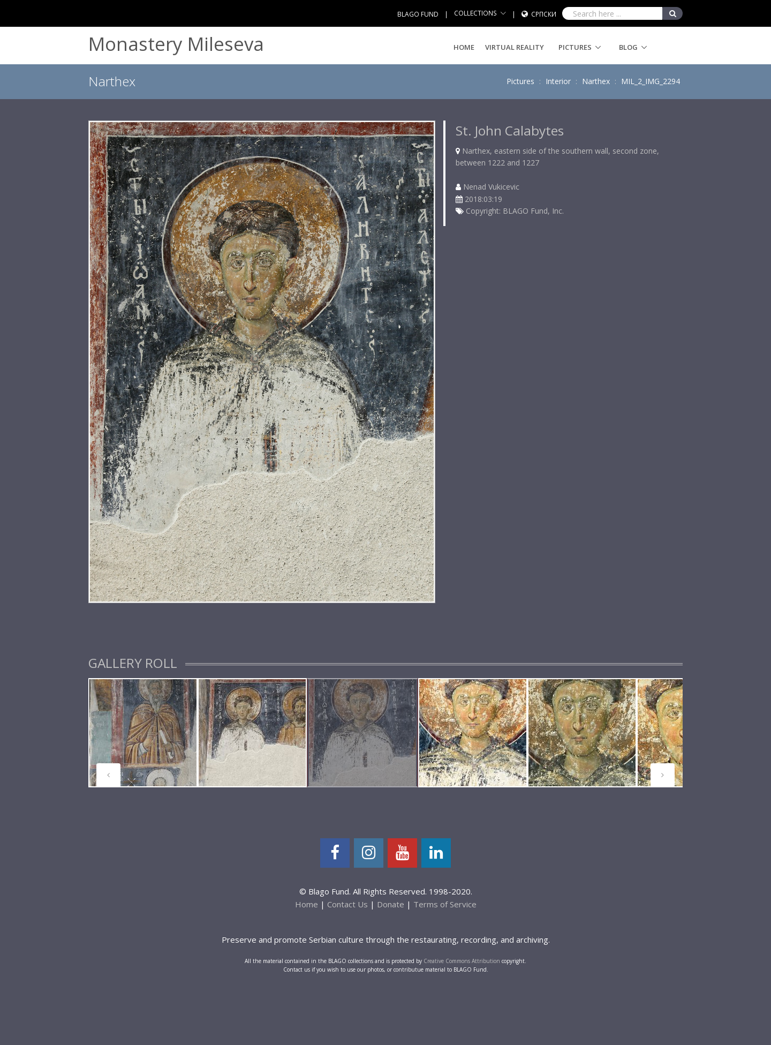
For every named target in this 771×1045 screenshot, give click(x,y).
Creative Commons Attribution (462, 961)
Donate (390, 904)
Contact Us (347, 904)
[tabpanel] (143, 732)
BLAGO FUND (418, 14)
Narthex (596, 81)
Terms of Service (445, 904)
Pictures (575, 47)
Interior (558, 81)
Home (463, 47)
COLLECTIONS (475, 13)
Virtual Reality (514, 47)
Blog (628, 47)
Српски (543, 14)
